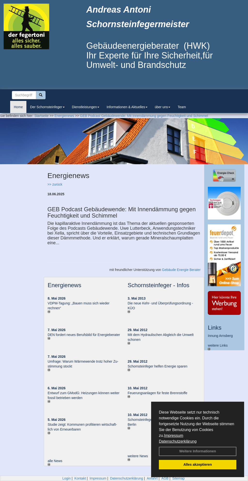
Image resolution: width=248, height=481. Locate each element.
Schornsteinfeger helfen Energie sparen (157, 366)
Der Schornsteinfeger (47, 107)
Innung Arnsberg (220, 336)
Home (18, 107)
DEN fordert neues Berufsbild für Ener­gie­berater (84, 335)
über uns (162, 107)
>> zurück (54, 184)
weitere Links (218, 346)
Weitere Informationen (197, 451)
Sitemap (178, 478)
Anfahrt (152, 478)
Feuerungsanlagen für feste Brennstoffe (157, 393)
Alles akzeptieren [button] (197, 464)
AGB (165, 478)
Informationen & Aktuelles (127, 107)
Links (214, 327)
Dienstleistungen (86, 107)
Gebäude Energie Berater (181, 270)
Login (66, 478)
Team (182, 107)
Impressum (173, 435)
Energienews (64, 285)
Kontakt (80, 478)
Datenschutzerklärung (178, 441)
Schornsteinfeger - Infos (158, 285)
